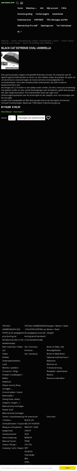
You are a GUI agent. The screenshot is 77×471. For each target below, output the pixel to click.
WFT (26, 448)
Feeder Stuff (7, 409)
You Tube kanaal (64, 25)
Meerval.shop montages (13, 406)
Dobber (5, 357)
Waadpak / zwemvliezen (57, 371)
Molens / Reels (53, 329)
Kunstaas (29, 350)
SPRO (27, 462)
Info (41, 8)
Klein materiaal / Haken (12, 347)
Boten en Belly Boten (56, 353)
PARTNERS (38, 20)
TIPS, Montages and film (57, 20)
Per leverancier (31, 416)
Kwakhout (6, 381)
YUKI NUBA (29, 455)
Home (20, 8)
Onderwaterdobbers (11, 360)
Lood (4, 364)
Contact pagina (42, 14)
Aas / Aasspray (31, 353)
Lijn (3, 350)
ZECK (27, 434)
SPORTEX (28, 451)
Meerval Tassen (9, 441)
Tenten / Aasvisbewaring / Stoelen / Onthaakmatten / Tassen (35, 41)
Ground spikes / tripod (12, 392)
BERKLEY (28, 437)
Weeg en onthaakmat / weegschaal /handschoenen (12, 430)
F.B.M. (63, 8)
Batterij (50, 374)
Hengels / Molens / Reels (57, 326)
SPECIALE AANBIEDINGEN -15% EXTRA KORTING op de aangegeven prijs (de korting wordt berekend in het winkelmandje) (36, 333)
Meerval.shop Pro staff (27, 25)
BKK (26, 458)
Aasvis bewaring (9, 437)
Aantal (4, 118)
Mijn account (52, 8)
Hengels (50, 333)
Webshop (31, 8)
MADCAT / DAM (31, 427)
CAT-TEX (28, 444)
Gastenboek (57, 14)
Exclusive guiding (24, 14)
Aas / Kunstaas (31, 347)
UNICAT (28, 430)
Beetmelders (8, 395)
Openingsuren (47, 25)
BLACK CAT (29, 420)
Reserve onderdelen (55, 378)
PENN (27, 441)
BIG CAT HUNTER (32, 423)
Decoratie (51, 416)
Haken (5, 353)
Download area (24, 20)
